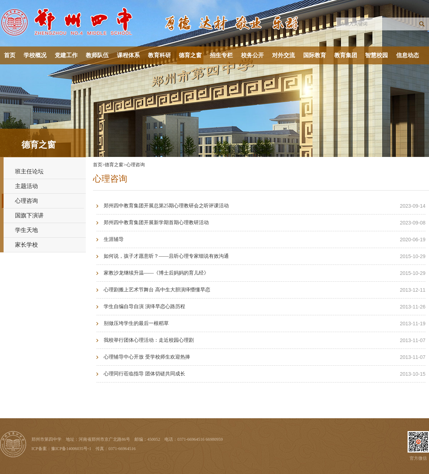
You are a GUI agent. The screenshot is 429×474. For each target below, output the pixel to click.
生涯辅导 (114, 239)
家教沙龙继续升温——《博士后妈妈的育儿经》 (156, 273)
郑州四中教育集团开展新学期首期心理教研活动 (156, 222)
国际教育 (314, 55)
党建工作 (66, 55)
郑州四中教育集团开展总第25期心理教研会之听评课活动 (166, 205)
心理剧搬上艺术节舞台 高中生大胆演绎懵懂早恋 (157, 289)
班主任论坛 (29, 171)
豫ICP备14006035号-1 (71, 448)
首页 (9, 55)
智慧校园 (376, 55)
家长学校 (26, 245)
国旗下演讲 (29, 215)
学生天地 (26, 230)
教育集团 (345, 55)
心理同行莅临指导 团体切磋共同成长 (144, 373)
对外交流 (283, 55)
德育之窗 (190, 55)
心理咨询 (26, 201)
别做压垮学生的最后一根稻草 (136, 323)
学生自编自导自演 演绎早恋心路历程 (144, 306)
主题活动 (26, 186)
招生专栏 (221, 55)
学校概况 (35, 55)
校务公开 (252, 55)
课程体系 (128, 55)
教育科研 (159, 55)
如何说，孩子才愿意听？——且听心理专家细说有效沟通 (166, 256)
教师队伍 (97, 55)
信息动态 (407, 55)
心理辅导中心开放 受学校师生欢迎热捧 (147, 357)
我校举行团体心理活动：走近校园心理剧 (149, 340)
